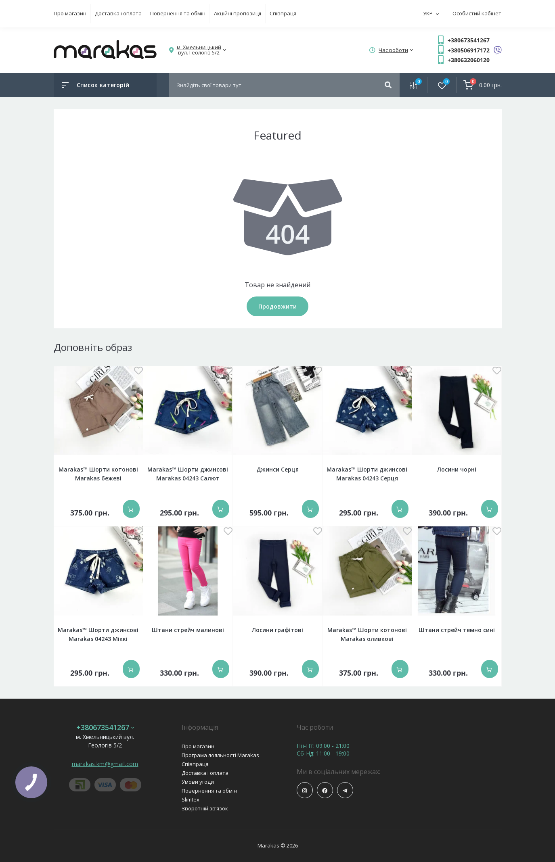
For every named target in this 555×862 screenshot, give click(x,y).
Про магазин (70, 13)
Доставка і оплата (118, 13)
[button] (199, 50)
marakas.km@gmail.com (105, 764)
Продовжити (277, 306)
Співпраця (283, 13)
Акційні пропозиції (237, 13)
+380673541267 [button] (105, 727)
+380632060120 (469, 60)
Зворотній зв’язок (205, 808)
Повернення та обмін (177, 13)
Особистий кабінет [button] (476, 13)
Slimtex (190, 799)
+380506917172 (469, 50)
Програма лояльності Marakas (220, 755)
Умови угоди (198, 781)
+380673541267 (469, 40)
